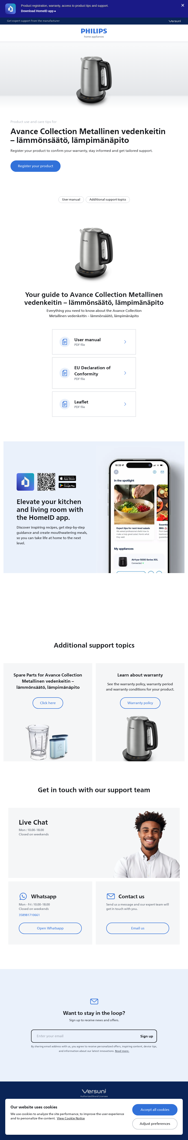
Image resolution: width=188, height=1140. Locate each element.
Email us (137, 928)
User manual (71, 199)
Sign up (146, 1036)
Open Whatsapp (50, 928)
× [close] (183, 5)
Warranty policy (140, 703)
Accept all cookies (155, 1110)
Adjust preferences (155, 1124)
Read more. (122, 1051)
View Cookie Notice (71, 1118)
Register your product (35, 166)
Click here (48, 703)
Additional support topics (107, 199)
